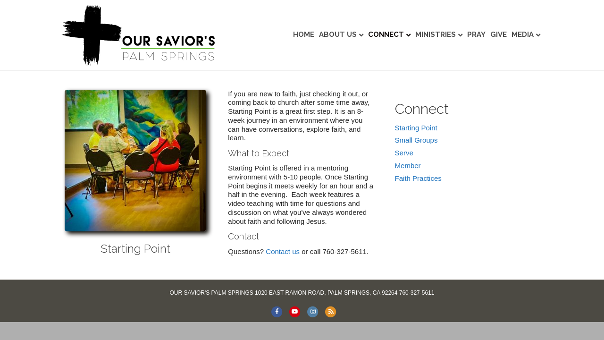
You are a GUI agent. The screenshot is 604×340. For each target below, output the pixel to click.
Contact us (283, 251)
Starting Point (416, 128)
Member (408, 166)
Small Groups (416, 140)
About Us (338, 34)
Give (498, 34)
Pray (476, 34)
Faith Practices (418, 178)
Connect (386, 34)
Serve (404, 153)
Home (303, 34)
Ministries (435, 34)
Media (523, 34)
